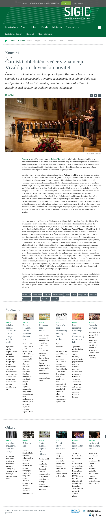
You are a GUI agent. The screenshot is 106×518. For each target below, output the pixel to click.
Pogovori (52, 41)
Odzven (34, 27)
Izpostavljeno (11, 27)
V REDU (66, 3)
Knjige (37, 41)
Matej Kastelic (83, 295)
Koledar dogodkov (13, 34)
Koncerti (21, 41)
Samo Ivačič (36, 299)
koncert (74, 295)
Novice (24, 27)
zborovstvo (54, 299)
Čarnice (67, 295)
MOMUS (30, 34)
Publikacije (57, 27)
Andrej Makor (37, 295)
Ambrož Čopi (26, 295)
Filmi (45, 41)
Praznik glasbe (72, 27)
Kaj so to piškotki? (78, 3)
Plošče (29, 41)
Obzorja (70, 41)
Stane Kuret (45, 299)
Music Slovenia (45, 34)
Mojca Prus (93, 295)
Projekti (45, 27)
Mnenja (61, 41)
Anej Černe (47, 295)
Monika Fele (26, 299)
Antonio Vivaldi (58, 295)
